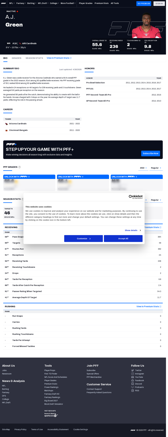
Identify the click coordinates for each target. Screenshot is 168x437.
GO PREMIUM (144, 4)
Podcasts (139, 387)
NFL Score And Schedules (55, 377)
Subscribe (91, 370)
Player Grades (50, 381)
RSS (137, 391)
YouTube (139, 377)
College (5, 399)
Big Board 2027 (51, 401)
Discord (138, 384)
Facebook (139, 381)
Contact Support (94, 389)
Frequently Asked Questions (99, 392)
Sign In (159, 4)
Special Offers (93, 374)
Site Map (6, 430)
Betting (5, 389)
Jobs (4, 370)
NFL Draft (6, 403)
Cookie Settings (80, 430)
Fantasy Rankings (52, 397)
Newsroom (6, 374)
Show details (131, 230)
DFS (4, 396)
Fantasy (5, 392)
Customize (83, 238)
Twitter (138, 370)
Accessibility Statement (58, 430)
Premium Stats (50, 384)
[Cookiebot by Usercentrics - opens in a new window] (131, 197)
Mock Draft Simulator (53, 404)
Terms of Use (37, 430)
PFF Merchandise (94, 377)
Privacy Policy (20, 430)
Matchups (48, 391)
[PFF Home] (3, 3)
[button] (29, 183)
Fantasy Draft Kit (51, 394)
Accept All (123, 238)
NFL (4, 386)
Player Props (49, 370)
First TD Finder (50, 374)
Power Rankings (51, 387)
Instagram (139, 374)
